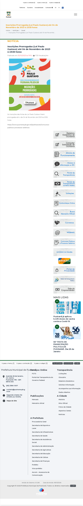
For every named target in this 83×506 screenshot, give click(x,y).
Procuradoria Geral (39, 429)
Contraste (49, 7)
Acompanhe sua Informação (70, 396)
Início (8, 38)
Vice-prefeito (37, 476)
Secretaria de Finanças (41, 468)
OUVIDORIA (68, 371)
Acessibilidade (39, 7)
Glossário (62, 385)
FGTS (34, 381)
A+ (56, 7)
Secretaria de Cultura (40, 464)
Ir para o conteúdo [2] (24, 371)
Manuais (35, 407)
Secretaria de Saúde (39, 443)
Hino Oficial (63, 410)
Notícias (16, 38)
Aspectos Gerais (65, 418)
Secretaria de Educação (41, 461)
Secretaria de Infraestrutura (42, 439)
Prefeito (35, 472)
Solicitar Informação (66, 392)
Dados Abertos (64, 399)
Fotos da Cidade (65, 414)
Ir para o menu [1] (8, 371)
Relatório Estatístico (66, 388)
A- (59, 7)
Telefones (22, 7)
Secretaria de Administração (43, 453)
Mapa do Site (12, 408)
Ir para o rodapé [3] (54, 2)
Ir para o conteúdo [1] (29, 2)
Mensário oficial (38, 410)
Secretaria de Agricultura (41, 457)
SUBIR (77, 371)
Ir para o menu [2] (42, 2)
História (62, 407)
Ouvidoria (30, 7)
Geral (23, 38)
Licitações (63, 381)
